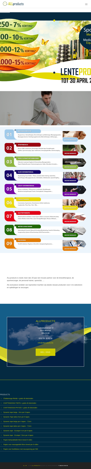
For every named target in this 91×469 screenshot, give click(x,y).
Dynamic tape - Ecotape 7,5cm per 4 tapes (18, 435)
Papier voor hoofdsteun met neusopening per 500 (20, 449)
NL (23, 465)
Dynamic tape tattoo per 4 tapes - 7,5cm (17, 426)
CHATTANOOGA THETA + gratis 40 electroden (19, 403)
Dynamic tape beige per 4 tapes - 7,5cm (17, 421)
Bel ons (45, 352)
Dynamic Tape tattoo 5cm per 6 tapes (16, 417)
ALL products (36, 465)
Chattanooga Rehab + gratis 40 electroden (18, 398)
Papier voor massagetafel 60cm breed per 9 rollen (20, 444)
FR (26, 465)
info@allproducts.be (45, 343)
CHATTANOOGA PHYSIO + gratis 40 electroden (20, 408)
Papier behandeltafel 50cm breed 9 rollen (17, 440)
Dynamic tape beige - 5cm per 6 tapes (16, 412)
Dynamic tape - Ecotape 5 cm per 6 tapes (17, 431)
